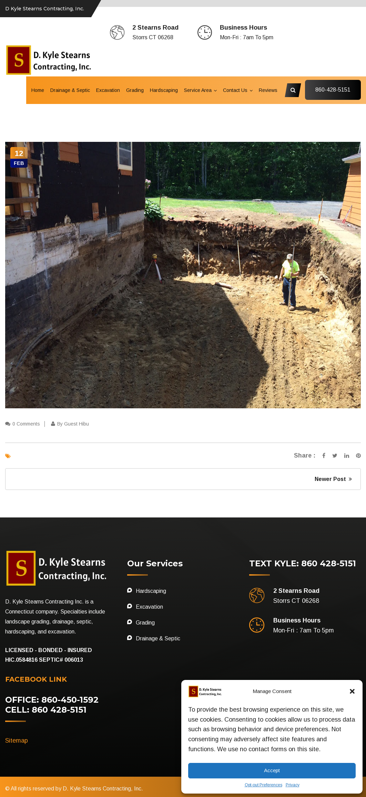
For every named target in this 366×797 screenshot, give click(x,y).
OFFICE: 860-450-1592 (52, 700)
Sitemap (16, 740)
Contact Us (235, 90)
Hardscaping (164, 90)
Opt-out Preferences (263, 785)
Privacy (292, 785)
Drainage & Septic (70, 90)
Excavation (108, 90)
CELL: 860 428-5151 (46, 710)
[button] (352, 691)
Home (37, 90)
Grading (135, 90)
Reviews (268, 90)
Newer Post (333, 479)
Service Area (198, 90)
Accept (272, 770)
